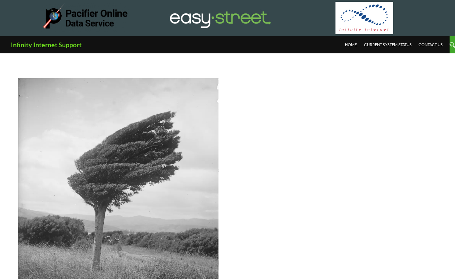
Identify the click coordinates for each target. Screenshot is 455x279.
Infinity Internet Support (46, 45)
